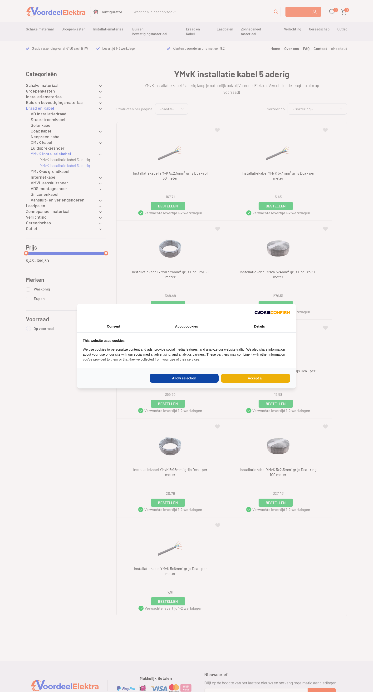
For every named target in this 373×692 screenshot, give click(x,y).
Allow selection (184, 378)
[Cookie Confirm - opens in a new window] (272, 312)
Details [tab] (259, 326)
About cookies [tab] (186, 326)
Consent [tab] (113, 326)
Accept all (256, 378)
